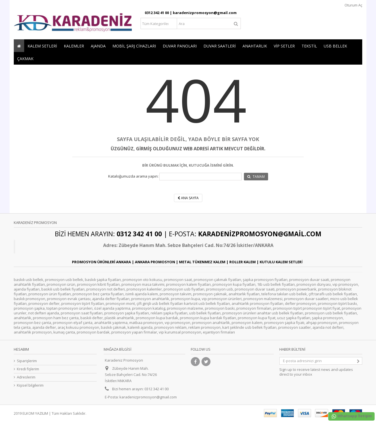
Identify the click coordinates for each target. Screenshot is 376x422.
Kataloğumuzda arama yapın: (133, 176)
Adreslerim (26, 377)
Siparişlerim (27, 361)
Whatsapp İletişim (351, 416)
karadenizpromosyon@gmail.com (148, 397)
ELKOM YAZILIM (35, 413)
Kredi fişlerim (28, 369)
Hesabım (21, 349)
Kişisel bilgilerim (30, 385)
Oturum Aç (353, 5)
